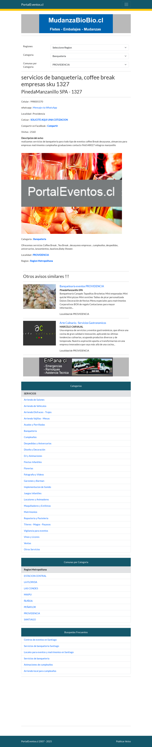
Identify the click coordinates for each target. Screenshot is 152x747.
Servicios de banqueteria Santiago (41, 646)
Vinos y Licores (31, 536)
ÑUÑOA (28, 600)
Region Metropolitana (41, 260)
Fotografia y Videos (34, 474)
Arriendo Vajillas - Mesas (37, 418)
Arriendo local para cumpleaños (40, 670)
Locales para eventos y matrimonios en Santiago (49, 652)
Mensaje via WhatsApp (45, 107)
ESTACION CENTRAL (35, 575)
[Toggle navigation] (126, 4)
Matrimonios (30, 511)
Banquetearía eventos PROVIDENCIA (82, 286)
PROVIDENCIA (41, 254)
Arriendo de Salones (34, 399)
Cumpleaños (30, 437)
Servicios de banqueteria (36, 658)
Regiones (28, 46)
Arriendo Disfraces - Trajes (38, 412)
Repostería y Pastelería (36, 518)
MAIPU (28, 594)
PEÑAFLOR (30, 607)
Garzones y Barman (34, 480)
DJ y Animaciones (33, 455)
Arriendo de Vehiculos (35, 406)
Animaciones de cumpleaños (38, 664)
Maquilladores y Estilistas (37, 505)
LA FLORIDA (30, 582)
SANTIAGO (30, 619)
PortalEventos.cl (32, 4)
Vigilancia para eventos (36, 530)
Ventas (27, 543)
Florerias (28, 468)
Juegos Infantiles (33, 493)
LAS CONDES (31, 588)
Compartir (52, 125)
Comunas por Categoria (30, 65)
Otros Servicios (32, 549)
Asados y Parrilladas (34, 424)
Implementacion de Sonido (37, 487)
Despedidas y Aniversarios (37, 443)
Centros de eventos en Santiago (40, 639)
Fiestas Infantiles (33, 462)
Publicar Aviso (123, 741)
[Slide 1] (76, 229)
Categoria (28, 54)
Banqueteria (39, 239)
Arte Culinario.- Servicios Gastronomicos (83, 322)
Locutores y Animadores (36, 499)
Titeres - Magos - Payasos (37, 524)
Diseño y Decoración (34, 449)
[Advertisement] (76, 701)
